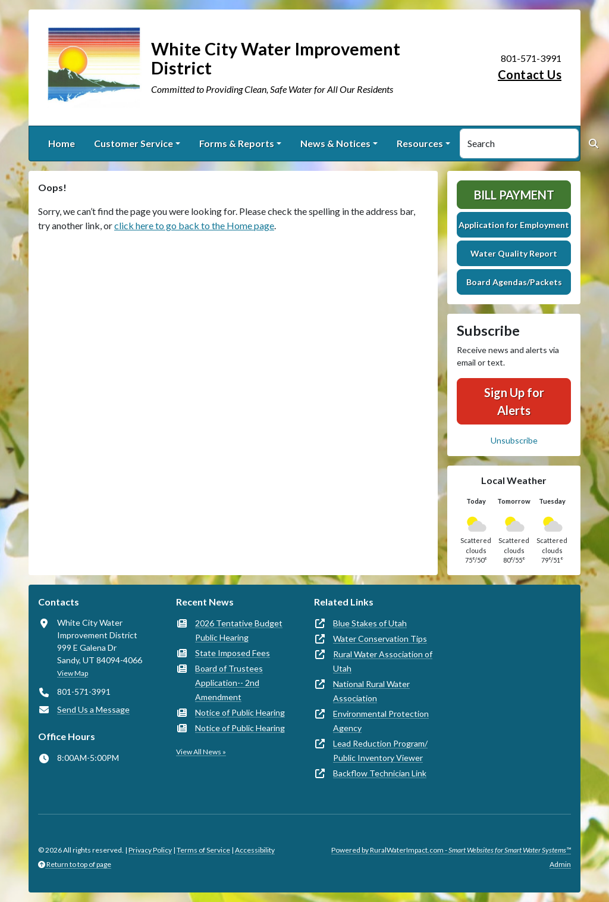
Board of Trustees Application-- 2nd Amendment (229, 682)
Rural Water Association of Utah (382, 661)
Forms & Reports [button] (236, 143)
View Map (72, 673)
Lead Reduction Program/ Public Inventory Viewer (380, 750)
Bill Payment (514, 195)
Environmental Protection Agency (381, 721)
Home (61, 143)
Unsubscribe (514, 440)
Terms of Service (203, 849)
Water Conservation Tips (380, 638)
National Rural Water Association (371, 691)
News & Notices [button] (335, 143)
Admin (560, 864)
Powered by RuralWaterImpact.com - (451, 849)
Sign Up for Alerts (514, 401)
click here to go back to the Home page (194, 225)
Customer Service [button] (133, 143)
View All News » (201, 751)
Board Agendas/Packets (514, 282)
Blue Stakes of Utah (370, 623)
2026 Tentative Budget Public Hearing (238, 630)
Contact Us (529, 74)
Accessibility (255, 849)
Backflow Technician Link (379, 773)
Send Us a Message (93, 709)
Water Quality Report (513, 253)
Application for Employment (514, 225)
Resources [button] (420, 143)
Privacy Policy (150, 849)
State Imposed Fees (232, 653)
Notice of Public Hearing (240, 712)
